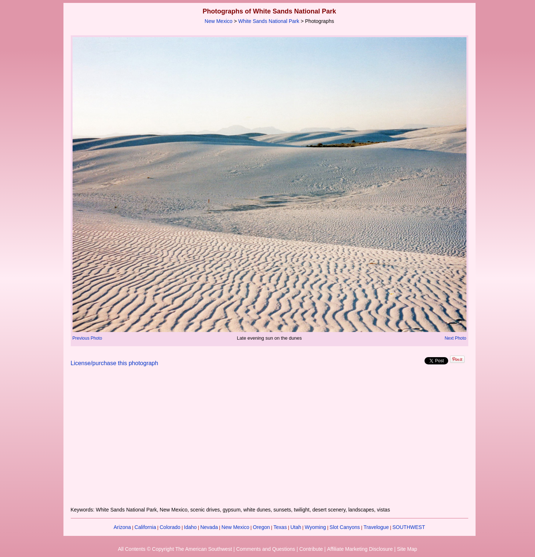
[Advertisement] (269, 441)
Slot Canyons (345, 527)
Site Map (407, 549)
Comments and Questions (265, 549)
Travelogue (376, 527)
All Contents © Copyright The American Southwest (175, 549)
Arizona (122, 527)
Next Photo (455, 338)
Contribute (311, 549)
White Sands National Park (268, 21)
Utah (295, 527)
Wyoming (315, 527)
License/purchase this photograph (114, 363)
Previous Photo (87, 338)
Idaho (190, 527)
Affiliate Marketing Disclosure (360, 549)
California (145, 527)
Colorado (170, 527)
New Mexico (218, 21)
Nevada (209, 527)
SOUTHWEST (408, 527)
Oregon (261, 527)
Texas (280, 527)
